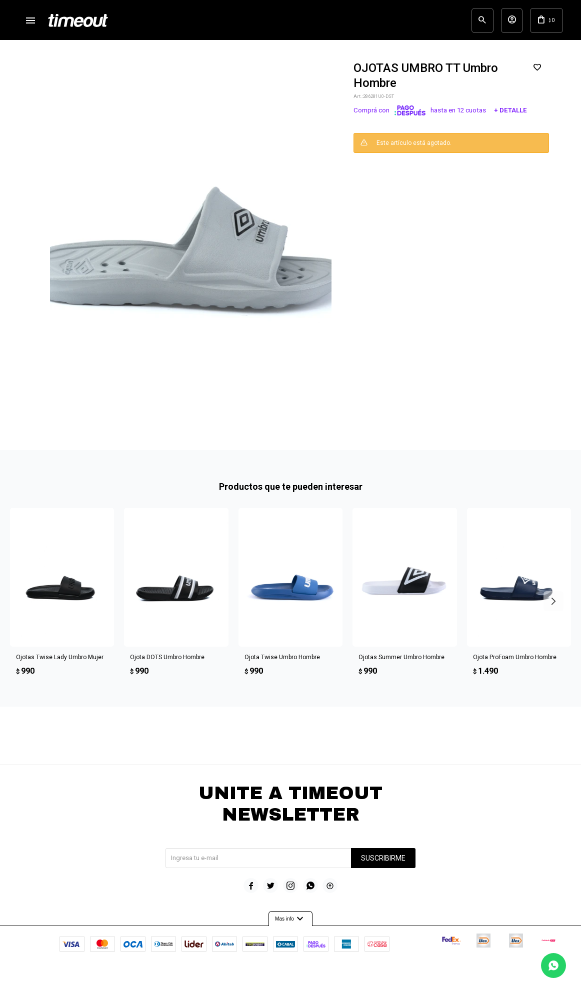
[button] (461, 22)
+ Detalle (510, 115)
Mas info (290, 924)
